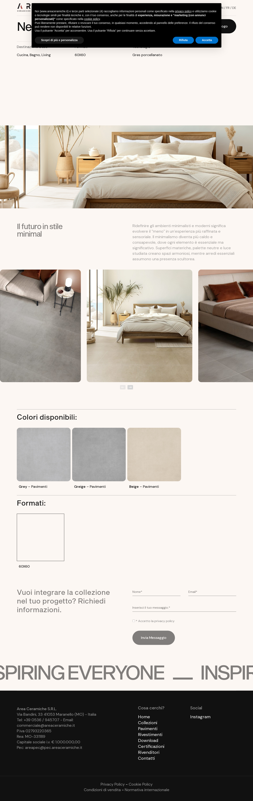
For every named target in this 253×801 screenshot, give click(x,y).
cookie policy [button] (92, 19)
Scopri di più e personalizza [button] (59, 40)
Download (148, 740)
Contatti (146, 758)
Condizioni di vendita (102, 789)
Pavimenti (148, 728)
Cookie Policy (141, 784)
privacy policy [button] (183, 11)
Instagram (200, 717)
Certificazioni (151, 746)
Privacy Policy (113, 784)
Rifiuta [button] (183, 40)
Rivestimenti (150, 734)
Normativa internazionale (147, 789)
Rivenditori (149, 752)
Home (144, 717)
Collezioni (147, 723)
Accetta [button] (207, 40)
